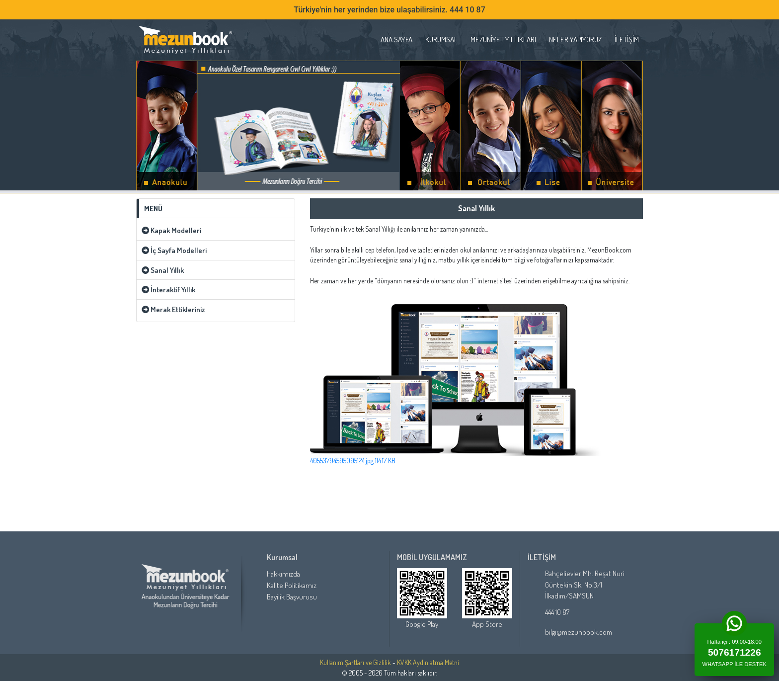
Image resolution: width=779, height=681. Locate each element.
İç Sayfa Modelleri (174, 250)
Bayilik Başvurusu (292, 596)
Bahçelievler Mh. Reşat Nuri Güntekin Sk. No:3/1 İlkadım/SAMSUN (584, 584)
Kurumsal (441, 39)
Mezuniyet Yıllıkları (503, 39)
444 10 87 (557, 612)
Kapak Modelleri (171, 230)
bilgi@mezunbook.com (578, 632)
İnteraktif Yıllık (168, 289)
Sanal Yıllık (163, 270)
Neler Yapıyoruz (575, 39)
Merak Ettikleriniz (173, 309)
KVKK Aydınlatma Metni (428, 662)
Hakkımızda (283, 574)
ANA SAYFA (396, 39)
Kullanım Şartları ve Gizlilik (355, 662)
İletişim (627, 39)
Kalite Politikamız (291, 585)
